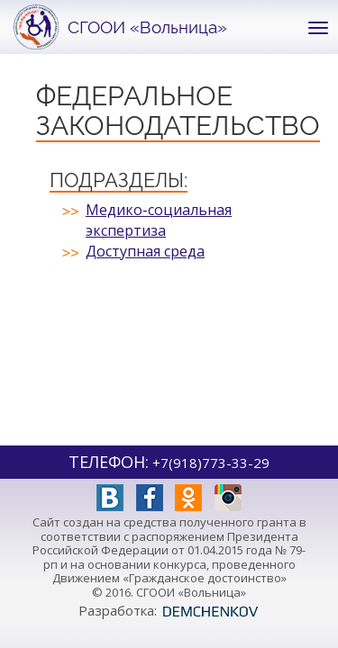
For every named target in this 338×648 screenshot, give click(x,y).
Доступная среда (145, 251)
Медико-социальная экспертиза (159, 220)
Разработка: (169, 610)
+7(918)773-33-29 (210, 463)
